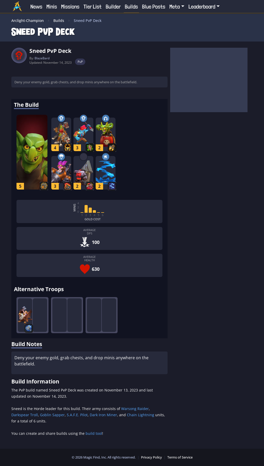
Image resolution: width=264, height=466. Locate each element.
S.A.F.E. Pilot (77, 414)
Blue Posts (153, 6)
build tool (94, 433)
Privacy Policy (151, 457)
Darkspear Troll (24, 414)
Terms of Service (180, 457)
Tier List (93, 6)
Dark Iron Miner (103, 414)
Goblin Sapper (52, 414)
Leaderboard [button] (201, 6)
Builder (113, 6)
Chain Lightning (140, 414)
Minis (51, 6)
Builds (131, 6)
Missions (70, 6)
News (36, 6)
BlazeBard (42, 58)
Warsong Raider (135, 408)
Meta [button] (174, 6)
